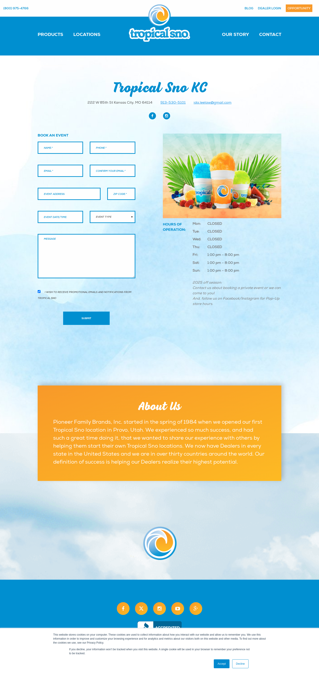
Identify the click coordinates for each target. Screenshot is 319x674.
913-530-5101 (173, 102)
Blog (249, 8)
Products (50, 34)
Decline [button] (240, 663)
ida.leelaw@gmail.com (212, 102)
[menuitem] (55, 34)
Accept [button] (222, 663)
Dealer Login (269, 8)
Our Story (235, 34)
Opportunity (299, 8)
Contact (270, 34)
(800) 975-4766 (16, 8)
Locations (86, 34)
